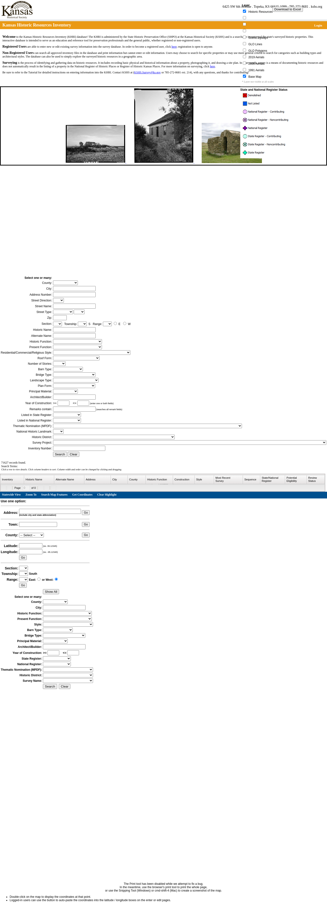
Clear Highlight (106, 494)
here (174, 46)
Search (60, 454)
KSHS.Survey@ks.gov (147, 72)
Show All (51, 591)
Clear (73, 454)
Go (86, 512)
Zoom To (31, 494)
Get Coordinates (82, 494)
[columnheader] (12, 479)
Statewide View (11, 494)
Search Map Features (54, 494)
